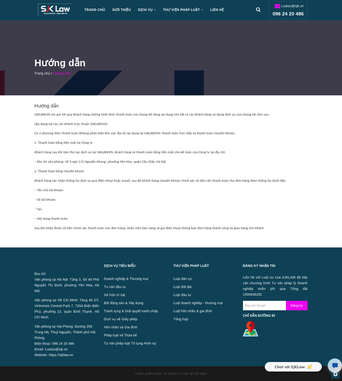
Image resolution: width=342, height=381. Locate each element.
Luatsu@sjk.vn (292, 6)
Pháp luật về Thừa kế (120, 335)
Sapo (203, 373)
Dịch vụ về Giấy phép (121, 319)
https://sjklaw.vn (61, 355)
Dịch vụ (147, 10)
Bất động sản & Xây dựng (123, 303)
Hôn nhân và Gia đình (121, 327)
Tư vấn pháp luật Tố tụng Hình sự (130, 343)
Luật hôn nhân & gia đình (192, 311)
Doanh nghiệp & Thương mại (126, 279)
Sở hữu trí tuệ (114, 295)
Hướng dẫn (46, 105)
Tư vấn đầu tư (115, 287)
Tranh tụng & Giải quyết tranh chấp (131, 311)
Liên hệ (217, 10)
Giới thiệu (121, 10)
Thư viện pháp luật (183, 10)
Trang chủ (94, 10)
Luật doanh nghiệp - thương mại (198, 303)
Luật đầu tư (182, 295)
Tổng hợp (180, 319)
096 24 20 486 (288, 13)
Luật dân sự (182, 279)
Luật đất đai (182, 287)
